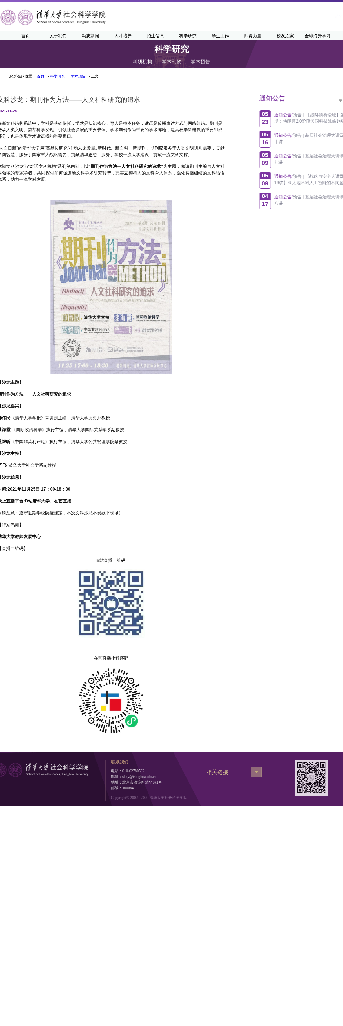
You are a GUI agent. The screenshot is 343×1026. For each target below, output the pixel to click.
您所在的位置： (22, 76)
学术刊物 (171, 53)
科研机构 (142, 53)
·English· (321, 16)
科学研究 (57, 76)
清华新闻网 (296, 16)
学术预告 (200, 53)
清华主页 (270, 16)
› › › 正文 (68, 76)
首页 (40, 76)
